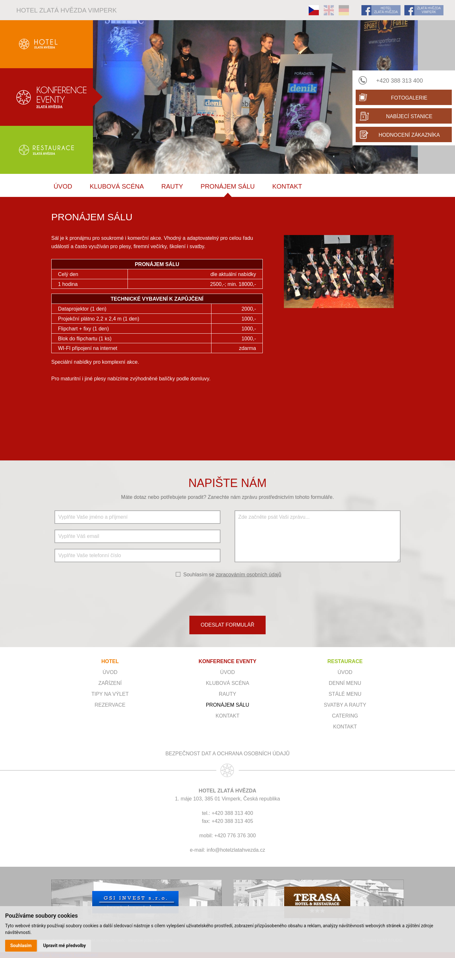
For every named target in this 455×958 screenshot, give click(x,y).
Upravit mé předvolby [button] (64, 945)
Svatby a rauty (345, 705)
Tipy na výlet (109, 694)
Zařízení (110, 683)
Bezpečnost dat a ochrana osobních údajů (227, 753)
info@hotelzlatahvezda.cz (236, 850)
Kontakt (287, 186)
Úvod (110, 672)
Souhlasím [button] (21, 945)
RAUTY (172, 186)
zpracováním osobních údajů (248, 574)
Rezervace (110, 705)
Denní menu (345, 683)
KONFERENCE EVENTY (227, 661)
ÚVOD (63, 186)
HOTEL (110, 661)
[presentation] (227, 596)
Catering (345, 715)
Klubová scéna (117, 186)
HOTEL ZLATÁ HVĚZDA (386, 10)
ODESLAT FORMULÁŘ (227, 625)
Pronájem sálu (228, 186)
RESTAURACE (345, 661)
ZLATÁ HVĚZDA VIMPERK (429, 10)
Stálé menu (345, 694)
